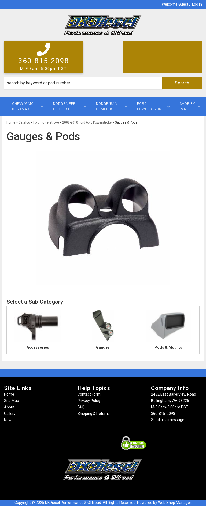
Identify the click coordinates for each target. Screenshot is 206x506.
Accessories (38, 347)
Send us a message (167, 420)
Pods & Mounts (168, 347)
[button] (103, 83)
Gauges (103, 347)
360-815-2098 (163, 413)
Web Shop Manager (174, 502)
